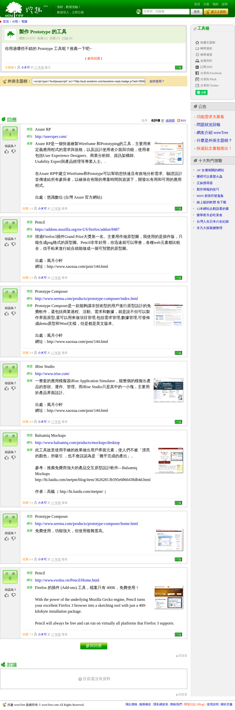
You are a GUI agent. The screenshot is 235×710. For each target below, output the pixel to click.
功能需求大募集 (210, 117)
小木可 (25, 67)
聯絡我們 (176, 704)
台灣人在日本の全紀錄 (213, 221)
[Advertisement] (90, 100)
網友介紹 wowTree (212, 132)
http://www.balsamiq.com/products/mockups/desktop (77, 442)
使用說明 (213, 704)
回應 (53, 38)
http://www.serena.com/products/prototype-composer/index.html (86, 298)
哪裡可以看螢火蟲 (209, 176)
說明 (225, 4)
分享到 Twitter (209, 85)
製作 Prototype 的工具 (43, 31)
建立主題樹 (218, 11)
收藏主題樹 (207, 42)
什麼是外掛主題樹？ (214, 140)
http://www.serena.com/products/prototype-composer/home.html (86, 524)
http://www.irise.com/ (52, 374)
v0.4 (45, 6)
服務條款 (145, 704)
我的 (215, 4)
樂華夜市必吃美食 (209, 215)
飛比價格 (131, 704)
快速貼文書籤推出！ (214, 148)
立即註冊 (78, 12)
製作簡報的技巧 (208, 189)
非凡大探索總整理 (209, 228)
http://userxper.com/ (51, 136)
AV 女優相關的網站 (210, 170)
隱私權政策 (160, 704)
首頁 (197, 4)
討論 (65, 38)
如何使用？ (157, 81)
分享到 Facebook (211, 73)
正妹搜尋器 (205, 183)
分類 (206, 4)
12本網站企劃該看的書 (213, 208)
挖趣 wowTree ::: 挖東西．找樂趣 (24, 8)
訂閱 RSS (206, 67)
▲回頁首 (181, 655)
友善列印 (206, 61)
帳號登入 (63, 12)
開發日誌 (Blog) (194, 704)
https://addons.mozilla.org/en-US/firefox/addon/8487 (77, 229)
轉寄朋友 (206, 48)
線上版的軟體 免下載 (211, 202)
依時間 (170, 120)
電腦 (24, 21)
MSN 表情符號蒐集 (210, 196)
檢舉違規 (206, 54)
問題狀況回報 (208, 125)
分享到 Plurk (208, 79)
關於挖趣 (227, 704)
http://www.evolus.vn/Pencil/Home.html (67, 580)
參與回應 (93, 58)
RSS (183, 120)
